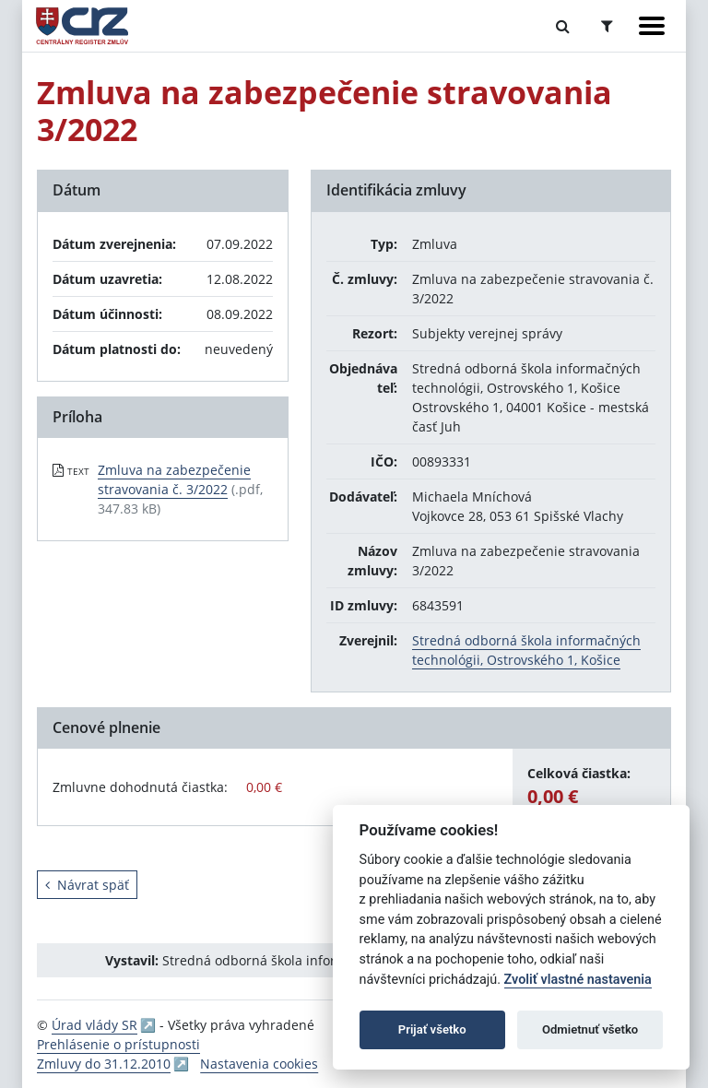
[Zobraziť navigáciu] (651, 25)
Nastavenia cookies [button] (259, 1063)
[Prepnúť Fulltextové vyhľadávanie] (563, 25)
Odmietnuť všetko (590, 1029)
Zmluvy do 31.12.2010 (104, 1063)
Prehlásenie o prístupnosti (118, 1044)
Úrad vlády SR (94, 1025)
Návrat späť (87, 884)
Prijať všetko (432, 1029)
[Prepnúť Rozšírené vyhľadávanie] (607, 25)
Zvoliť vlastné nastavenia (578, 979)
